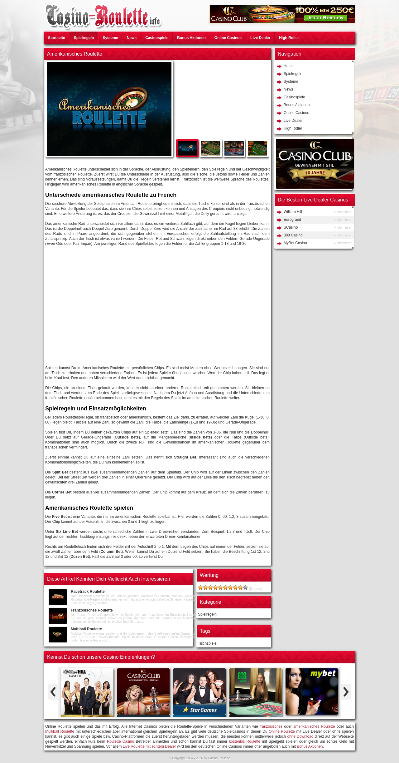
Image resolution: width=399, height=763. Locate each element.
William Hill (293, 212)
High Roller (289, 38)
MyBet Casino (295, 243)
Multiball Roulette (86, 629)
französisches (271, 726)
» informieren (343, 212)
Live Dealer (260, 38)
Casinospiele (156, 38)
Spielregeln (84, 38)
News (132, 38)
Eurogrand (292, 219)
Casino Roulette (219, 758)
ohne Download (300, 736)
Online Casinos (228, 38)
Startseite (56, 38)
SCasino (291, 227)
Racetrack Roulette (88, 591)
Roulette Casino (120, 741)
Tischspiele (207, 643)
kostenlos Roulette (245, 741)
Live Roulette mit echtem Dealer (149, 746)
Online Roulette (282, 731)
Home (289, 66)
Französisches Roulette (92, 610)
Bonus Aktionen (191, 38)
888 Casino (293, 235)
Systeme (110, 38)
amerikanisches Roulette (314, 726)
